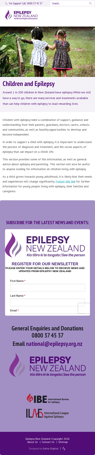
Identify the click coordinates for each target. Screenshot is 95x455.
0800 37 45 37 (25, 3)
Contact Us (48, 442)
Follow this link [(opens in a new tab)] (65, 181)
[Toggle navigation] (85, 14)
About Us (32, 442)
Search (90, 3)
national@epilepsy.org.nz (54, 344)
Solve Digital (50, 448)
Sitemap (63, 442)
